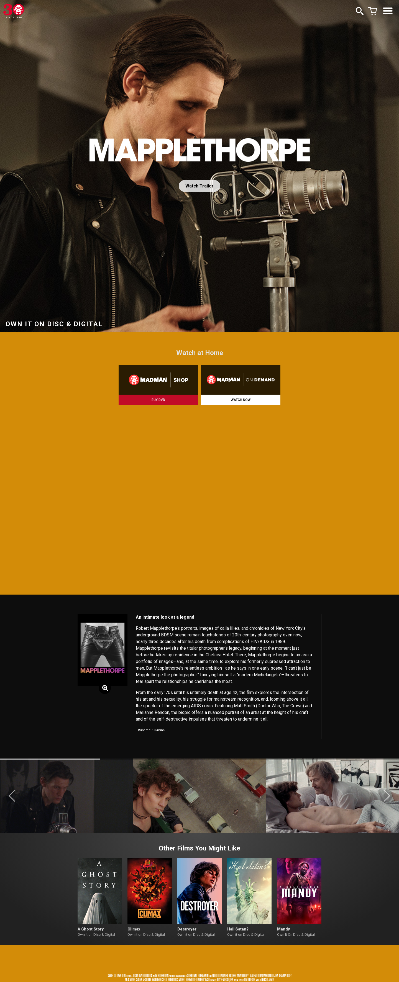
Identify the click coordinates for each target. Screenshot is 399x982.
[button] (12, 796)
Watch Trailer (199, 186)
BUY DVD (158, 400)
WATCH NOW (240, 400)
